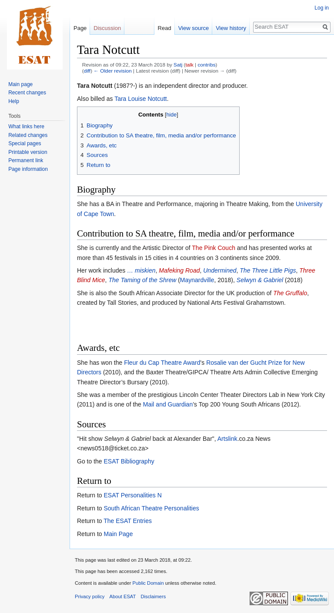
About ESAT (123, 596)
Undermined (219, 270)
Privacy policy (89, 596)
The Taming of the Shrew (142, 280)
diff (87, 70)
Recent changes (27, 93)
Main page (20, 84)
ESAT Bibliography (129, 461)
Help (13, 101)
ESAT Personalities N (132, 495)
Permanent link (25, 160)
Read (164, 28)
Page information (28, 169)
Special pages (24, 143)
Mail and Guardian (168, 404)
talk (190, 64)
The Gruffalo (290, 293)
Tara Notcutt (94, 85)
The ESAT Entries (128, 520)
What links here (26, 126)
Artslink (227, 438)
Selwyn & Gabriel (261, 280)
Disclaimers (153, 596)
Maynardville (197, 280)
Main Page (118, 533)
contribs (206, 64)
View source (193, 28)
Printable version (27, 152)
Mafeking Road (179, 270)
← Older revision (113, 70)
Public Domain (148, 583)
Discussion (107, 28)
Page (80, 28)
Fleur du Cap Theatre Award (162, 362)
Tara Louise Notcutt (140, 98)
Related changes (27, 135)
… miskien (141, 270)
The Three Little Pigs (268, 270)
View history (231, 28)
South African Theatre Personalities (151, 508)
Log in (321, 8)
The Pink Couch (213, 247)
